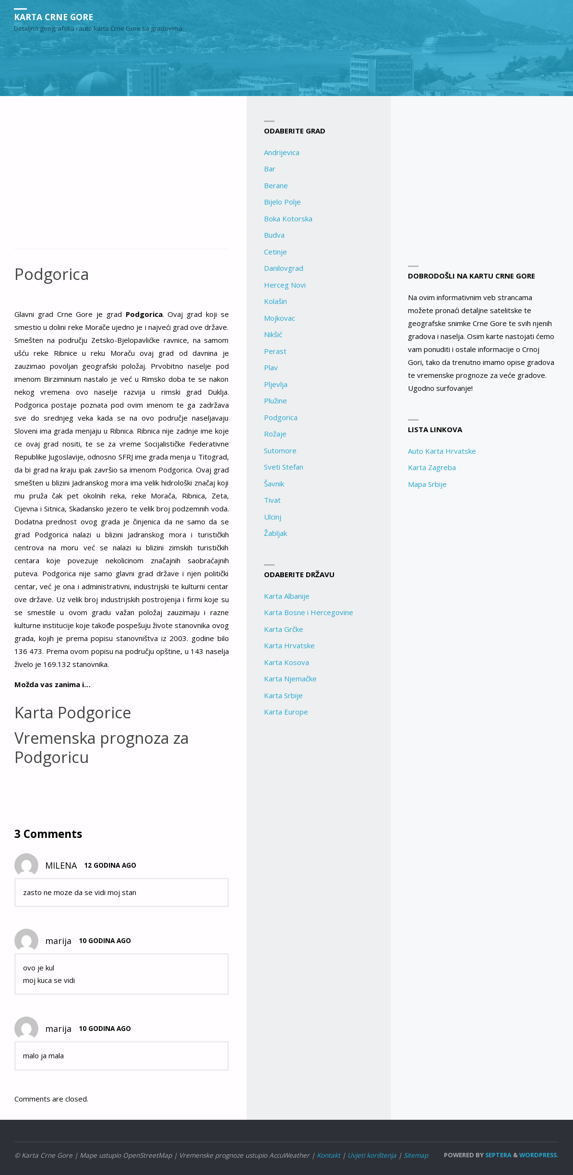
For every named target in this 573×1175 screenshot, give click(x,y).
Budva (274, 235)
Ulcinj (272, 516)
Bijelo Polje (282, 201)
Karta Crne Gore (55, 17)
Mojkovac (279, 318)
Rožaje (275, 433)
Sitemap (416, 1155)
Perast (275, 351)
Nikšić (273, 334)
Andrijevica (281, 152)
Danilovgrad (283, 268)
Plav (271, 367)
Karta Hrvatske (289, 645)
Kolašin (275, 301)
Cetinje (275, 251)
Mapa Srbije (427, 484)
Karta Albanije (287, 596)
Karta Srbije (283, 695)
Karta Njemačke (290, 678)
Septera (498, 1154)
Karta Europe (286, 711)
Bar (269, 168)
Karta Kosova (286, 662)
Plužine (275, 400)
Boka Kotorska (288, 218)
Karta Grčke (283, 629)
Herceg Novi (285, 285)
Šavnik (274, 483)
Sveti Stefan (283, 467)
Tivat (272, 500)
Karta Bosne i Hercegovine (308, 612)
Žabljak (275, 533)
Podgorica (281, 417)
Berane (276, 185)
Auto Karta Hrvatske (442, 451)
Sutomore (280, 450)
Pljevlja (275, 384)
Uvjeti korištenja (371, 1155)
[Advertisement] (121, 177)
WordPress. (539, 1154)
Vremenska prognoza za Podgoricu (104, 747)
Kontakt (328, 1155)
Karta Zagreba (432, 467)
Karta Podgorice (74, 712)
